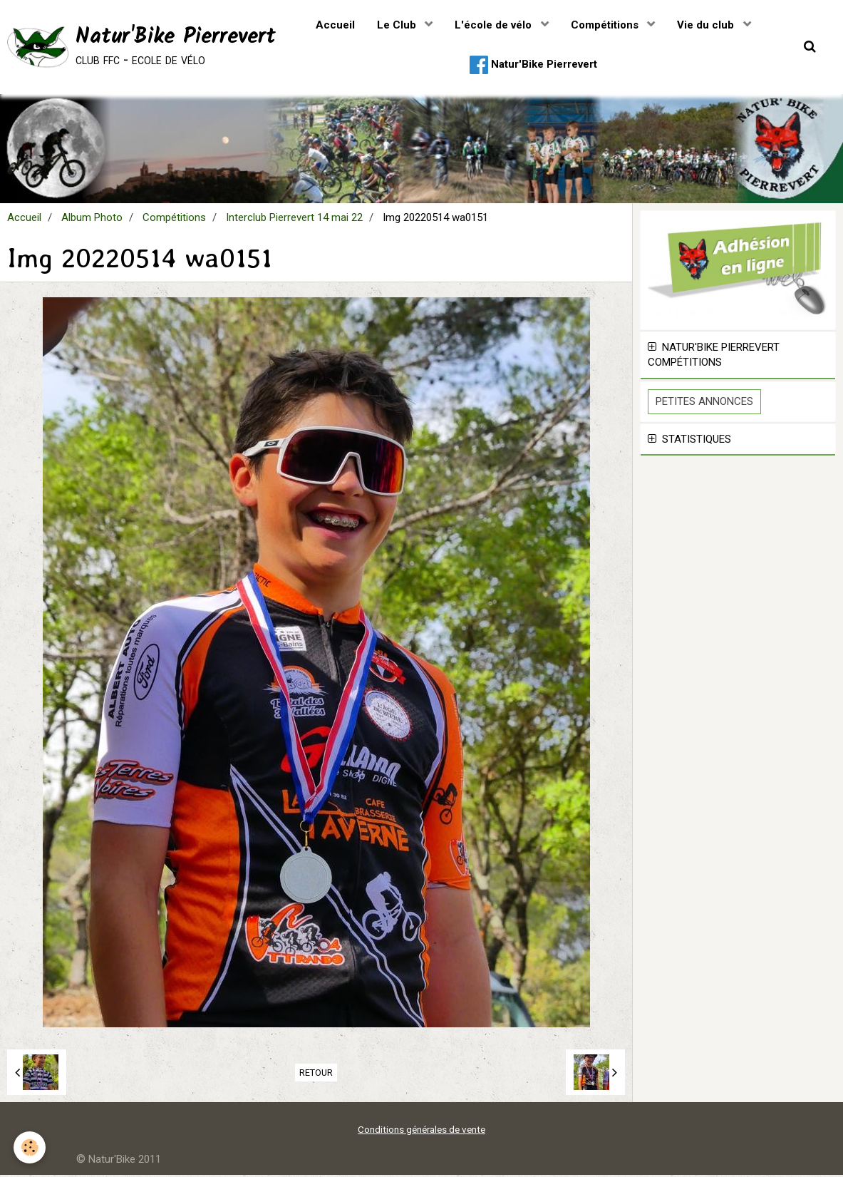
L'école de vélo (494, 25)
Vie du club (707, 25)
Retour (316, 1074)
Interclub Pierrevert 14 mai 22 (294, 219)
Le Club (398, 25)
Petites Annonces (704, 403)
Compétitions (606, 25)
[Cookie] (30, 1147)
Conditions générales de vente (421, 1131)
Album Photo (92, 219)
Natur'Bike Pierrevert (533, 65)
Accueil (335, 25)
